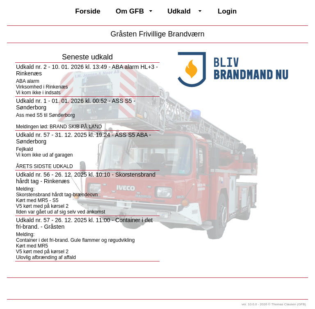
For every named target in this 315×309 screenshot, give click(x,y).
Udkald (179, 11)
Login (227, 11)
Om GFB (130, 11)
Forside (87, 11)
